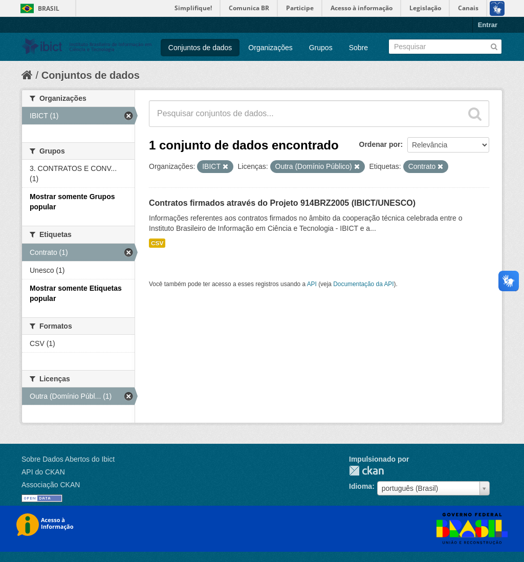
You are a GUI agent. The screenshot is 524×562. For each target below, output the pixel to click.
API (312, 284)
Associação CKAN (50, 485)
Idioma (360, 486)
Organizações (270, 48)
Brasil (48, 8)
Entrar (487, 25)
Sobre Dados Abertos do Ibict (68, 459)
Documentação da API (363, 284)
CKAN (366, 470)
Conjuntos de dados (200, 48)
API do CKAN (43, 472)
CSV (157, 243)
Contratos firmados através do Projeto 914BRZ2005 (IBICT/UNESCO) (282, 203)
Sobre (358, 48)
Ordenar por (380, 144)
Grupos (321, 48)
